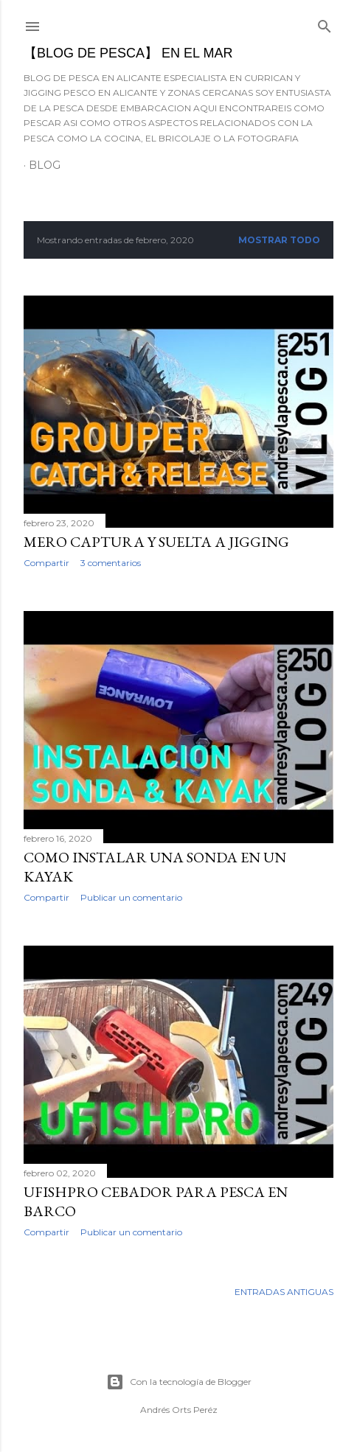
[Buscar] (324, 23)
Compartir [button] (46, 562)
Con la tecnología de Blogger (179, 1382)
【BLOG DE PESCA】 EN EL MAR (128, 53)
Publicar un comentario (131, 897)
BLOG (44, 165)
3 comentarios (110, 562)
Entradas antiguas (284, 1291)
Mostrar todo (279, 239)
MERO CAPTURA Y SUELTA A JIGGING (156, 541)
